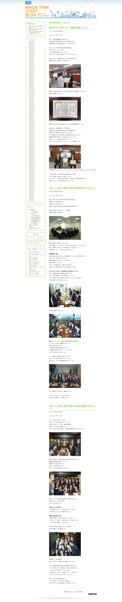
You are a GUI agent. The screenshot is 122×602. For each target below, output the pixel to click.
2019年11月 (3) (32, 53)
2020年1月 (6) (31, 50)
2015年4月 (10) (32, 137)
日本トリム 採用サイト (33, 257)
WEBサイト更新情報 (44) (36, 217)
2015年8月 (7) (31, 131)
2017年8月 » (80, 591)
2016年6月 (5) (31, 115)
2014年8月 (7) (31, 150)
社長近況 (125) (34, 210)
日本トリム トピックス (33, 260)
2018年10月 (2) (32, 72)
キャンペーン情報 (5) (33, 223)
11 (40, 239)
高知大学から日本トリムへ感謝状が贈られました (68, 28)
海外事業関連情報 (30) (35, 218)
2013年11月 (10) (32, 164)
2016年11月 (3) (32, 109)
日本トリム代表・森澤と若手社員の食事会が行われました (72, 188)
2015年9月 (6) (31, 129)
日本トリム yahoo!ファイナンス (35, 262)
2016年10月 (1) (32, 110)
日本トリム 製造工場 (33, 258)
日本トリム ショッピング (34, 252)
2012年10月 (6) (32, 185)
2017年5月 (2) (31, 99)
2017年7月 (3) (31, 96)
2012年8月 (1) (31, 188)
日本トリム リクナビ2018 (34, 272)
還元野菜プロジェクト (72, 134)
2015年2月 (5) (31, 140)
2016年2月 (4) (31, 121)
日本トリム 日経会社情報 (34, 263)
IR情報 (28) (33, 213)
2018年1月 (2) (31, 87)
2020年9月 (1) (31, 45)
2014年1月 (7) (31, 161)
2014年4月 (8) (31, 156)
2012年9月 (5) (31, 186)
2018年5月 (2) (31, 80)
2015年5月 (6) (31, 136)
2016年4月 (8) (31, 118)
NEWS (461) (31, 209)
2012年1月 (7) (31, 199)
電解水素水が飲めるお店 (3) (34, 228)
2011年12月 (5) (32, 200)
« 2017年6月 (66, 591)
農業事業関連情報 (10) (35, 221)
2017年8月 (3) (31, 94)
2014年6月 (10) (32, 153)
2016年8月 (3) (31, 113)
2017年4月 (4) (31, 101)
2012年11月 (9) (32, 183)
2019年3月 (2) (31, 64)
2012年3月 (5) (31, 196)
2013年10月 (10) (32, 166)
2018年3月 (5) (31, 83)
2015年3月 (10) (32, 139)
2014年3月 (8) (31, 158)
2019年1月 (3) (31, 68)
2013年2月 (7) (31, 178)
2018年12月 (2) (32, 69)
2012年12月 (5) (32, 181)
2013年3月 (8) (31, 177)
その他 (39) (31, 226)
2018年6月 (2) (31, 79)
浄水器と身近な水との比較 (34, 271)
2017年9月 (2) (31, 93)
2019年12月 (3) (32, 52)
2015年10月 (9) (32, 128)
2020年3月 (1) (31, 49)
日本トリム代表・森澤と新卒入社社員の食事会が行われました (63, 206)
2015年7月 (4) (31, 132)
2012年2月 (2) (31, 197)
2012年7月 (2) (31, 189)
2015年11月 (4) (32, 126)
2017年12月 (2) (32, 88)
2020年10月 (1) (32, 44)
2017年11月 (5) (32, 90)
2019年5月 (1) (31, 61)
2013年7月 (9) (31, 170)
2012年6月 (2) (31, 191)
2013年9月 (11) (32, 167)
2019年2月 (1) (31, 66)
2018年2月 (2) (31, 85)
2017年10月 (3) (32, 91)
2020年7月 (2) (31, 47)
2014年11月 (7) (32, 145)
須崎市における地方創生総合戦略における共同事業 (61, 130)
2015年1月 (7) (31, 142)
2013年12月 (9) (32, 162)
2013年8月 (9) (31, 169)
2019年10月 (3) (32, 55)
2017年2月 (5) (31, 104)
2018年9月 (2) (31, 74)
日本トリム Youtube (33, 265)
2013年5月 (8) (31, 174)
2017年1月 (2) (31, 106)
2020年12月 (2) (32, 41)
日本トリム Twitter (32, 269)
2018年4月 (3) (31, 82)
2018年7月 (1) (31, 77)
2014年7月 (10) (32, 151)
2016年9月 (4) (31, 112)
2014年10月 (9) (32, 147)
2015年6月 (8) (31, 134)
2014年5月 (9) (31, 155)
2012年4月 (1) (31, 194)
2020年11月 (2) (32, 42)
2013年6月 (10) (32, 172)
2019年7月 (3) (31, 58)
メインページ (73, 591)
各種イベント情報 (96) (33, 224)
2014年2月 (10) (32, 159)
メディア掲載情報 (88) (35, 215)
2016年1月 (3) (31, 123)
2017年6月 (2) (31, 98)
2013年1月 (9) (31, 180)
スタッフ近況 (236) (35, 212)
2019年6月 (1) (31, 60)
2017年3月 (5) (31, 102)
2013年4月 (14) (32, 175)
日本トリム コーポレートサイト (35, 251)
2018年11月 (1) (32, 71)
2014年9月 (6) (31, 148)
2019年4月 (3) (31, 63)
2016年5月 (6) (31, 117)
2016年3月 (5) (31, 120)
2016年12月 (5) (32, 107)
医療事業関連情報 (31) (35, 220)
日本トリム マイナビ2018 (34, 274)
